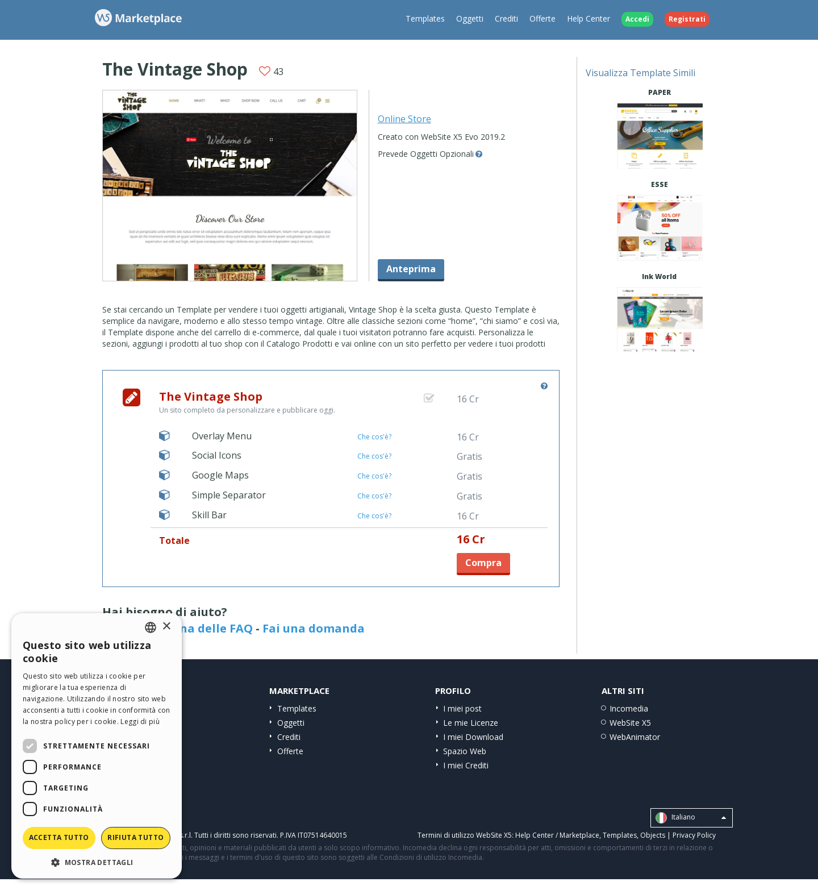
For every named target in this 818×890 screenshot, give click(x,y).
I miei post (462, 708)
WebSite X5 (630, 722)
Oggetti (469, 18)
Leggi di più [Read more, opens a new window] (140, 721)
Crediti (506, 18)
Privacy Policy (694, 835)
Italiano (691, 818)
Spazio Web (464, 751)
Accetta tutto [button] (59, 837)
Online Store (404, 119)
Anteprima (411, 269)
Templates (425, 18)
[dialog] (96, 746)
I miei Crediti (466, 765)
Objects (652, 835)
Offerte (542, 18)
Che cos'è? (374, 437)
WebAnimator (635, 736)
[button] (96, 861)
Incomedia (629, 708)
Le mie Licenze (470, 722)
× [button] (166, 626)
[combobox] (150, 627)
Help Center (588, 18)
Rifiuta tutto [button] (135, 837)
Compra (483, 562)
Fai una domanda (313, 628)
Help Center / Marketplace (557, 835)
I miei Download (473, 736)
